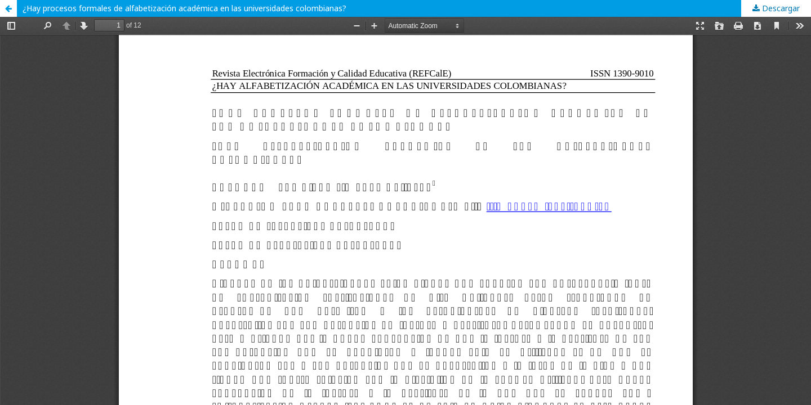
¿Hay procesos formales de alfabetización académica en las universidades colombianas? (184, 8)
